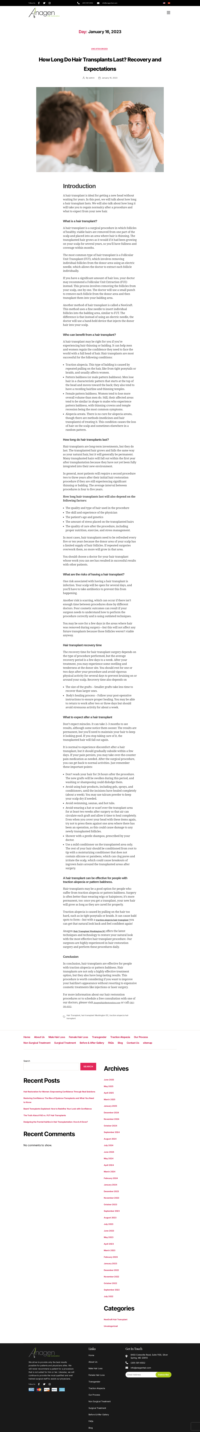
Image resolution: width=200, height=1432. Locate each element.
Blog (141, 1047)
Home (27, 1041)
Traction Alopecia (140, 1041)
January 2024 (113, 1194)
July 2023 (110, 1234)
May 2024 (110, 1168)
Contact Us (156, 1047)
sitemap (29, 1053)
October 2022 (113, 1293)
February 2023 (113, 1266)
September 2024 (115, 1142)
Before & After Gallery (107, 1047)
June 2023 (111, 1240)
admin (91, 78)
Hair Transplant (74, 1019)
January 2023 (113, 1273)
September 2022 (115, 1299)
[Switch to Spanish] (169, 3)
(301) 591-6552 (77, 1011)
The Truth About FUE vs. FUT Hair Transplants (52, 1133)
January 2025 (113, 1115)
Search (26, 1071)
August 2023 (112, 1227)
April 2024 (110, 1174)
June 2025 (110, 1089)
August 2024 (112, 1148)
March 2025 (111, 1109)
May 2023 (110, 1247)
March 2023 (111, 1260)
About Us (42, 1041)
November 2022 (114, 1286)
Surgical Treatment (74, 1047)
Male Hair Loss (63, 1041)
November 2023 (114, 1207)
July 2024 (110, 1155)
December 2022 (114, 1279)
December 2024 (114, 1122)
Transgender (114, 1041)
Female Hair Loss (90, 1041)
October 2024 (113, 1135)
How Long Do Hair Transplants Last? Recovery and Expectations (100, 63)
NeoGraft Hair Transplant (120, 1329)
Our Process (165, 1041)
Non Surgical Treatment (40, 1047)
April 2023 (110, 1253)
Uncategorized (100, 49)
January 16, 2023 (110, 78)
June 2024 (111, 1161)
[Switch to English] (164, 3)
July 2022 (110, 1306)
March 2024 (111, 1181)
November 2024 (114, 1129)
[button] (168, 12)
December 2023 (114, 1201)
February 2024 (113, 1188)
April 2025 (110, 1102)
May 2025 (110, 1096)
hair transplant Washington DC (96, 1019)
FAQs (130, 1047)
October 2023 (113, 1214)
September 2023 (115, 1220)
